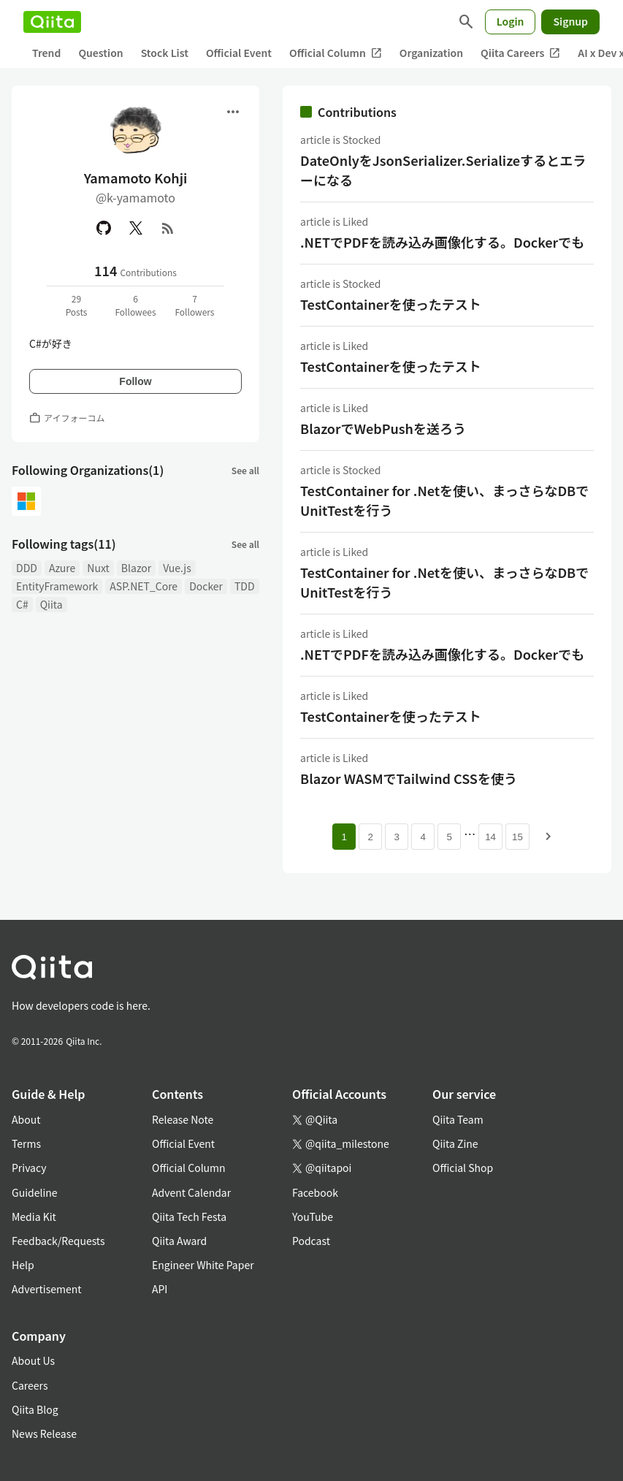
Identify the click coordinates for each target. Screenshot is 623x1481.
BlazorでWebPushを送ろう (383, 428)
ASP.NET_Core (143, 586)
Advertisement (47, 1289)
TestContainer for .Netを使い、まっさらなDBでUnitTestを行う (444, 500)
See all (245, 470)
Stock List (164, 52)
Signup (570, 21)
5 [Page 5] (448, 836)
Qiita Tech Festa (189, 1216)
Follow (135, 381)
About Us (33, 1360)
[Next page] (548, 836)
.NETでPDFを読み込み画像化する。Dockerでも (442, 241)
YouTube (312, 1216)
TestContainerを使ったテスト (390, 303)
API (159, 1289)
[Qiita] (52, 22)
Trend (46, 52)
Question (100, 52)
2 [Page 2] (369, 836)
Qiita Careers (520, 53)
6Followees (135, 305)
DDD (26, 567)
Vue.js (177, 567)
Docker (206, 586)
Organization (431, 52)
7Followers (194, 305)
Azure (62, 567)
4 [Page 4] (422, 836)
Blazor (136, 567)
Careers (29, 1385)
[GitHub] (104, 228)
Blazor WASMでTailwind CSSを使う (408, 778)
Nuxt (98, 567)
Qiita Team (458, 1119)
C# (22, 604)
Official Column (335, 53)
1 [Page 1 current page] (343, 836)
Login (510, 21)
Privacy (29, 1167)
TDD (244, 586)
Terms (26, 1143)
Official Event (239, 52)
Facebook (315, 1192)
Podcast (311, 1240)
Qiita (51, 604)
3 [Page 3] (396, 836)
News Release (44, 1433)
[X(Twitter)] (136, 228)
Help (23, 1264)
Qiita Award (179, 1240)
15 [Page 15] (517, 836)
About (26, 1119)
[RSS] (168, 228)
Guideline (35, 1192)
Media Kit (34, 1216)
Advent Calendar (191, 1192)
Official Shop (462, 1167)
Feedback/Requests (58, 1240)
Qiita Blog (35, 1409)
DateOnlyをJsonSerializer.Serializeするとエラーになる (443, 170)
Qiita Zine (455, 1143)
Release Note (182, 1119)
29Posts (77, 305)
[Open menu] (233, 111)
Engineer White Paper (203, 1264)
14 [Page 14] (490, 836)
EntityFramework (57, 586)
